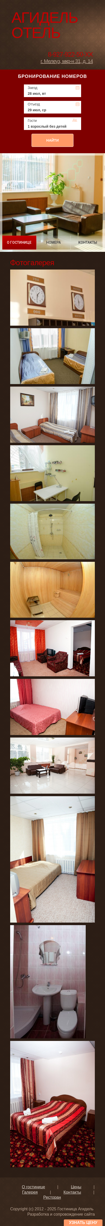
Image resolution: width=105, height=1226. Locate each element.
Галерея (30, 1192)
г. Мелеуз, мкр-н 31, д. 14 (67, 61)
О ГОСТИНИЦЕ (19, 242)
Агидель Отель (44, 25)
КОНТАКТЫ (87, 242)
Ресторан (52, 1197)
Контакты (72, 1192)
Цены (76, 1187)
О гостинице (33, 1187)
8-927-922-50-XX (70, 54)
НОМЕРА (53, 242)
